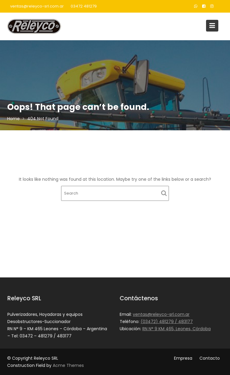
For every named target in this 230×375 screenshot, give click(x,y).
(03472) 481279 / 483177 (167, 322)
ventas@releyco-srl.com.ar (37, 6)
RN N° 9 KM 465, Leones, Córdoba (177, 328)
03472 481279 (84, 6)
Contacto (209, 358)
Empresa (183, 358)
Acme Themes (68, 365)
